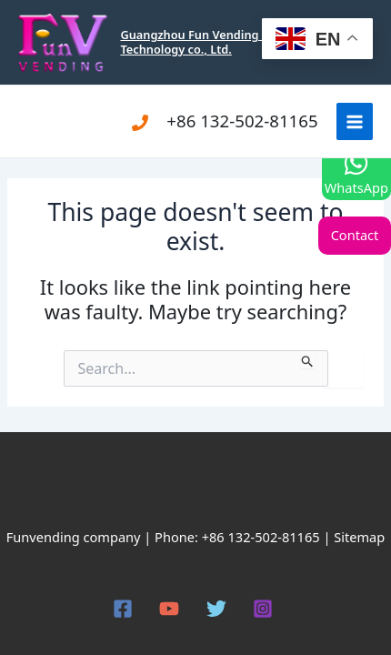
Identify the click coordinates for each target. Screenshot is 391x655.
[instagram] (266, 609)
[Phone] (140, 123)
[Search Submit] (308, 359)
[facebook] (125, 609)
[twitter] (219, 609)
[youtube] (172, 609)
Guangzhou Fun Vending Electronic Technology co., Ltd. (218, 41)
